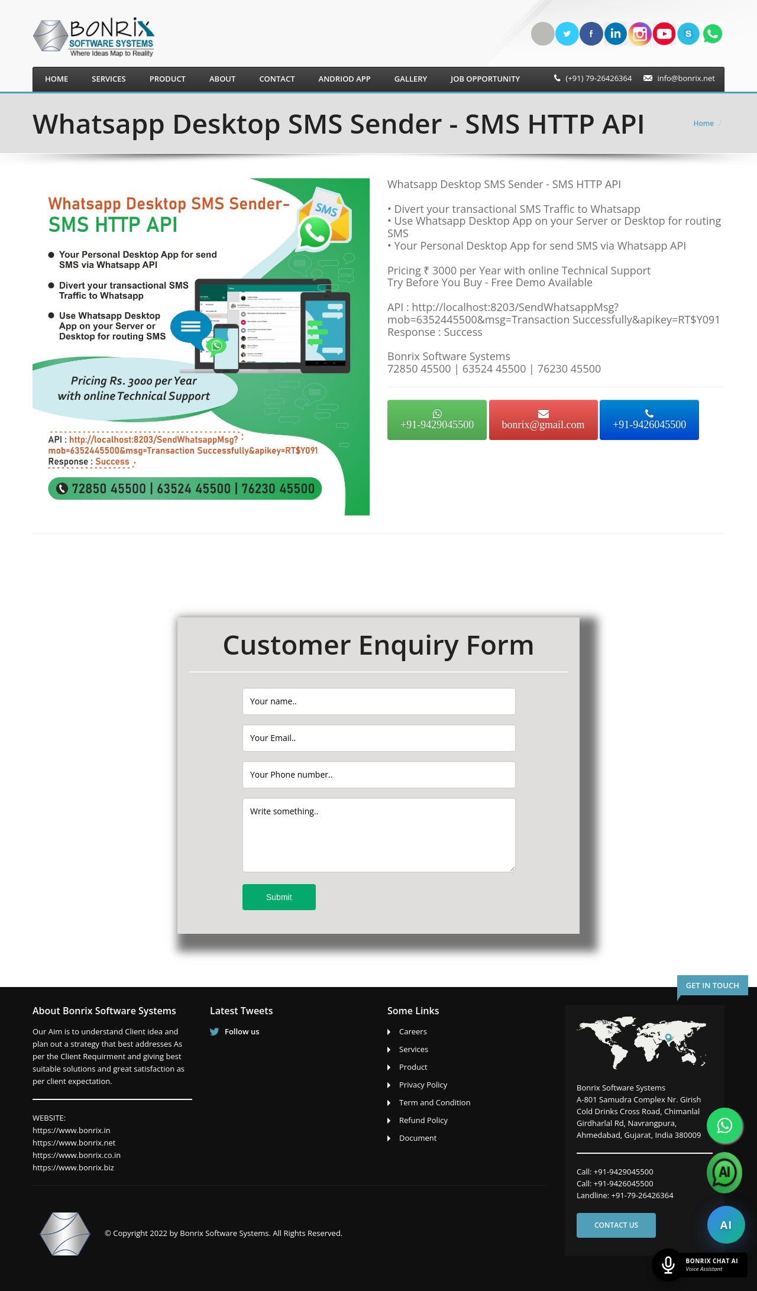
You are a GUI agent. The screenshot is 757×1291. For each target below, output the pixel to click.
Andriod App (345, 78)
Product (168, 78)
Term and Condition (435, 1102)
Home (56, 78)
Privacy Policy (423, 1084)
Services (108, 78)
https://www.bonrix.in (72, 1130)
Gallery (410, 78)
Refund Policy (423, 1120)
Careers (413, 1031)
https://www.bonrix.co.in (77, 1155)
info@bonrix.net (686, 78)
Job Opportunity (485, 78)
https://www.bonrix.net (74, 1142)
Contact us (616, 1225)
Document (417, 1138)
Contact (277, 78)
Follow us (242, 1031)
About (222, 78)
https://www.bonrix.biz (73, 1167)
